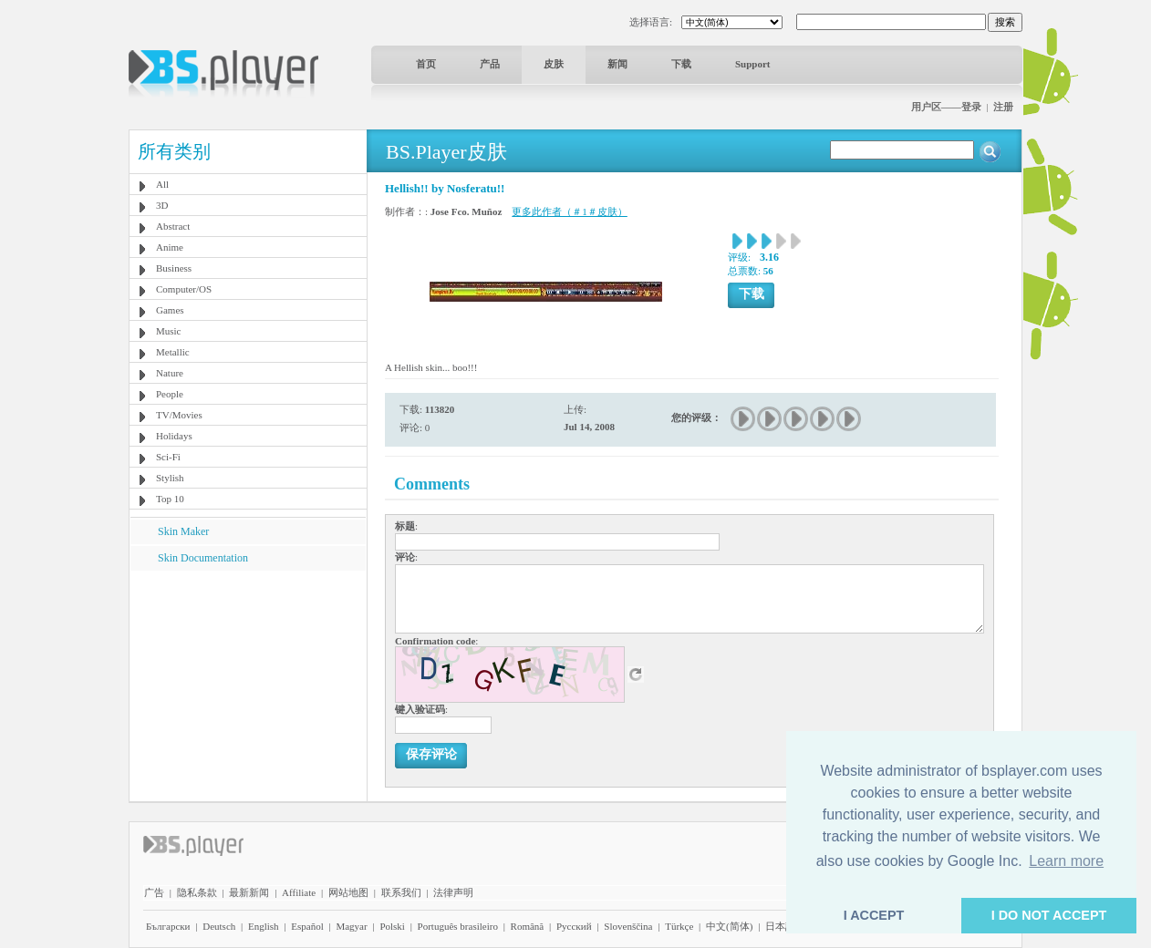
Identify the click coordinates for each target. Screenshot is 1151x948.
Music (168, 330)
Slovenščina (628, 926)
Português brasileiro (458, 926)
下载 (681, 63)
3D (162, 205)
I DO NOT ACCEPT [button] (1049, 915)
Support (753, 63)
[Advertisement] (248, 685)
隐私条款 (197, 892)
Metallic (173, 351)
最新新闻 (249, 892)
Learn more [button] (1066, 861)
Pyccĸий (574, 926)
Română (527, 926)
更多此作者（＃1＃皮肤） (569, 211)
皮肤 (554, 63)
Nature (169, 372)
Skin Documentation (203, 557)
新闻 (617, 63)
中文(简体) (729, 926)
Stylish (170, 477)
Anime (169, 247)
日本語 (780, 926)
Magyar (351, 926)
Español (307, 926)
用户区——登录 (946, 106)
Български (168, 926)
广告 (154, 892)
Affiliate (299, 892)
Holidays (174, 435)
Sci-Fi (168, 456)
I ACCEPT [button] (874, 915)
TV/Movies (179, 414)
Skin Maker (183, 531)
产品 (490, 63)
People (169, 393)
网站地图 (348, 892)
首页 (426, 63)
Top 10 (170, 498)
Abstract (173, 226)
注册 (1003, 106)
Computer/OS (184, 288)
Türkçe (679, 926)
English (263, 926)
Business (174, 268)
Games (170, 309)
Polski (392, 926)
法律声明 (453, 892)
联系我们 (401, 892)
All (162, 184)
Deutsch (218, 926)
